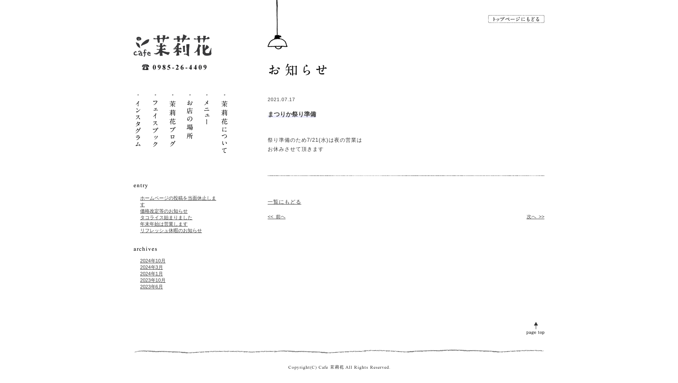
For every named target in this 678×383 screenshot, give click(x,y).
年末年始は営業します (164, 224)
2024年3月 (151, 267)
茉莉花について (224, 123)
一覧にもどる (284, 202)
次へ (535, 216)
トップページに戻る (516, 19)
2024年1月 (151, 273)
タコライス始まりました (166, 217)
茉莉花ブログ (172, 123)
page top (535, 327)
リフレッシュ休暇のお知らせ (171, 230)
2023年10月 (153, 280)
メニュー (207, 123)
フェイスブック (155, 123)
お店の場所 (189, 123)
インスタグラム (138, 123)
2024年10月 (153, 260)
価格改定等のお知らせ (164, 211)
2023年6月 (151, 286)
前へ (276, 216)
